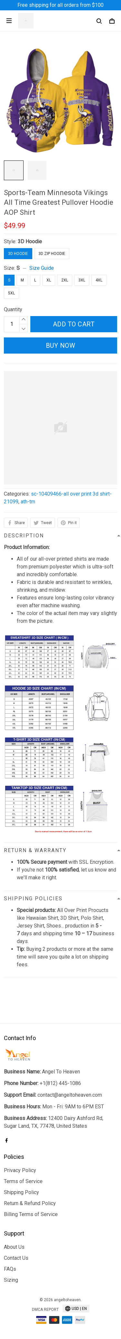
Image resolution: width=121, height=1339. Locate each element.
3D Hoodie (30, 241)
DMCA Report (45, 1309)
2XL (64, 280)
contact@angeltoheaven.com (69, 1095)
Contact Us (16, 1258)
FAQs (10, 1269)
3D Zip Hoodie (51, 253)
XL (48, 280)
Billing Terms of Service (31, 1214)
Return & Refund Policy (30, 1203)
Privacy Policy (20, 1170)
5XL (11, 293)
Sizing (11, 1280)
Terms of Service (23, 1181)
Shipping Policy (21, 1192)
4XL (99, 280)
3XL (81, 280)
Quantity (13, 309)
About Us (14, 1247)
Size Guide (41, 268)
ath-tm (28, 502)
